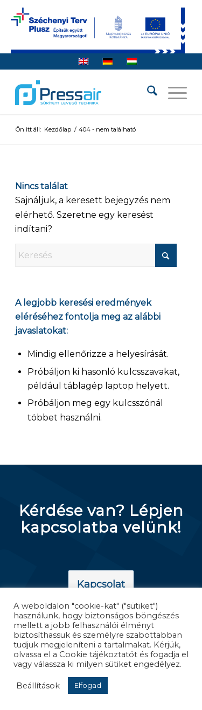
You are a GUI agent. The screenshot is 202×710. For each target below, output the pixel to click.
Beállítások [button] (38, 686)
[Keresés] (146, 92)
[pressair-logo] (58, 92)
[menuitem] (146, 92)
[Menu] (172, 92)
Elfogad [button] (87, 685)
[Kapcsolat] (101, 585)
